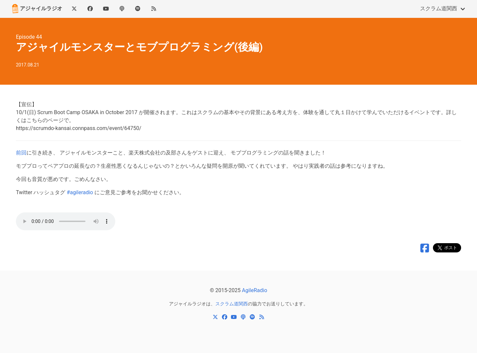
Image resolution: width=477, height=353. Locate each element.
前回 (21, 153)
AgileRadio (254, 290)
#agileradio (80, 192)
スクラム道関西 (438, 8)
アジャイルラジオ (36, 8)
